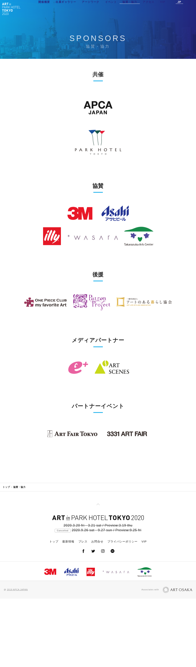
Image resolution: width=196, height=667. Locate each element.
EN (187, 8)
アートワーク (90, 8)
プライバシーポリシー (122, 609)
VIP (162, 8)
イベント (111, 8)
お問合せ (97, 609)
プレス (82, 609)
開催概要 (44, 8)
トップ (6, 555)
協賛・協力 (129, 8)
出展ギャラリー (66, 8)
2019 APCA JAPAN (17, 658)
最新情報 (68, 609)
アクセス (148, 8)
